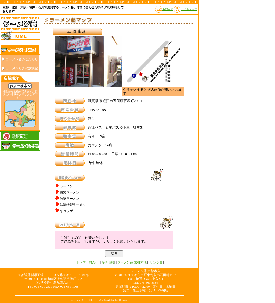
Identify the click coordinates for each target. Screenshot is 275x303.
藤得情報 (107, 262)
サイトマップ (189, 9)
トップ (81, 262)
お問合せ (167, 9)
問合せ (93, 262)
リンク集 (156, 262)
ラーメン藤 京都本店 (132, 262)
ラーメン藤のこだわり (22, 59)
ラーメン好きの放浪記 (22, 68)
